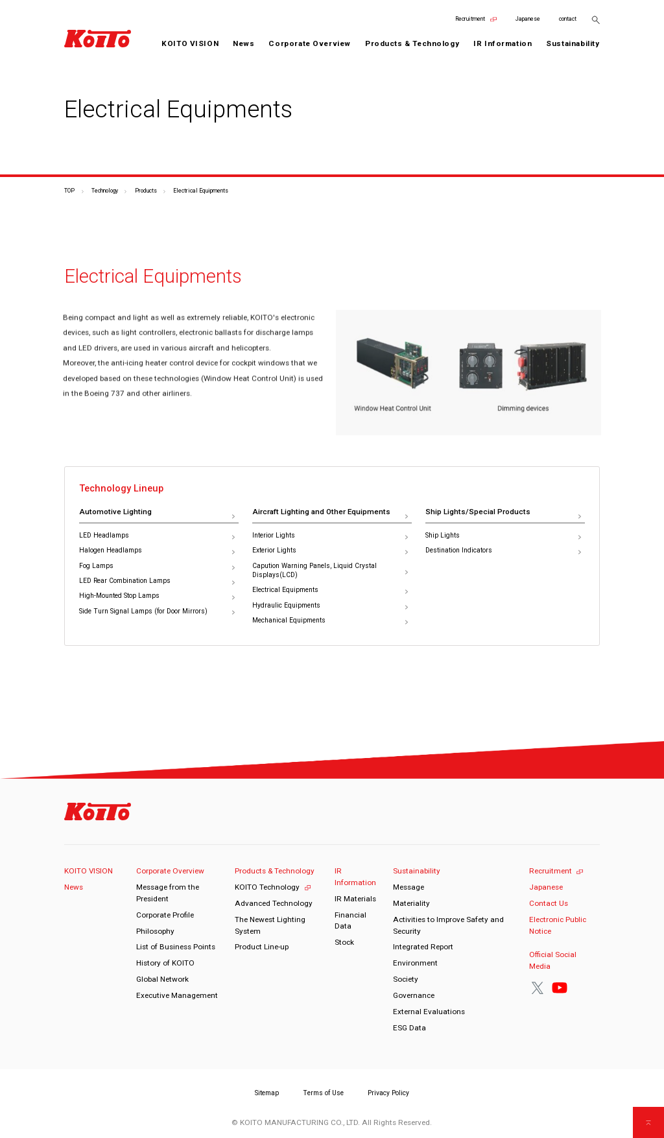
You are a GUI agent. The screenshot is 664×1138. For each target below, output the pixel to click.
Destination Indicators (458, 550)
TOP (69, 190)
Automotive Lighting (115, 511)
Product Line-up (262, 946)
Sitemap (267, 1093)
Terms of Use (323, 1093)
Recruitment (470, 19)
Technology (104, 190)
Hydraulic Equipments (286, 605)
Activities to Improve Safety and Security (448, 925)
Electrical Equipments (285, 590)
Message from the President (167, 893)
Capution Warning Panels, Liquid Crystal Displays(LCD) (314, 571)
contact (567, 19)
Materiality (411, 903)
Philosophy (155, 931)
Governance (413, 995)
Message (408, 887)
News (243, 43)
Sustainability (416, 870)
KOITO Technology (267, 887)
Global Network (162, 979)
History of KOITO (165, 962)
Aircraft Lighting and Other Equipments (321, 511)
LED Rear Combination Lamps (125, 580)
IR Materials (355, 898)
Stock (344, 942)
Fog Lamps (96, 566)
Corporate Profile (165, 914)
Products (146, 190)
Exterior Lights (274, 550)
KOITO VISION (190, 43)
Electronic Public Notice (557, 925)
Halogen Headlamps (110, 550)
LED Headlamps (104, 535)
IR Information (355, 876)
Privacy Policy (388, 1093)
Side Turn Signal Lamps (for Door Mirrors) (143, 611)
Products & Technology (274, 870)
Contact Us (548, 903)
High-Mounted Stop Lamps (119, 595)
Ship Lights (442, 535)
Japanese (528, 19)
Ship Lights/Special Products (477, 511)
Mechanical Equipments (289, 620)
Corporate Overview (170, 870)
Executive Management (177, 995)
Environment (415, 962)
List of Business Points (175, 946)
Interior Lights (273, 535)
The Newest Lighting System (270, 925)
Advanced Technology (274, 903)
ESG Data (409, 1027)
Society (405, 979)
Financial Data (350, 920)
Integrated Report (423, 946)
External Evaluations (429, 1011)
